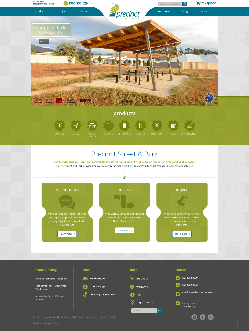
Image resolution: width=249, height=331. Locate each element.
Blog (185, 11)
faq (138, 294)
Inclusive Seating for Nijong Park (51, 278)
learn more (67, 234)
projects (182, 189)
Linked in (211, 317)
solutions (129, 165)
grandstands (189, 133)
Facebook (202, 317)
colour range (98, 286)
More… (44, 41)
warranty (142, 287)
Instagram (194, 317)
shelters (108, 133)
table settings (92, 135)
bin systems (124, 133)
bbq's (173, 133)
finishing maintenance (103, 294)
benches (60, 133)
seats (76, 133)
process (124, 189)
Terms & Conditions (86, 317)
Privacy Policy (106, 317)
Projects (63, 11)
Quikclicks (53, 323)
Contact (204, 11)
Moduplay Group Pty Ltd (43, 4)
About (83, 11)
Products (40, 11)
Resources (164, 11)
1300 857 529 (78, 3)
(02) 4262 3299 (190, 277)
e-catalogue (97, 278)
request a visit (145, 302)
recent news (67, 189)
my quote (209, 3)
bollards (140, 133)
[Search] (184, 4)
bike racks (157, 133)
